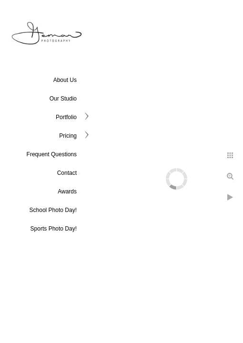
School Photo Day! (53, 210)
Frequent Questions (52, 154)
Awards (67, 191)
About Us (65, 80)
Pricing (68, 135)
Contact (67, 173)
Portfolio (66, 117)
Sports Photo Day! (53, 228)
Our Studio (63, 98)
